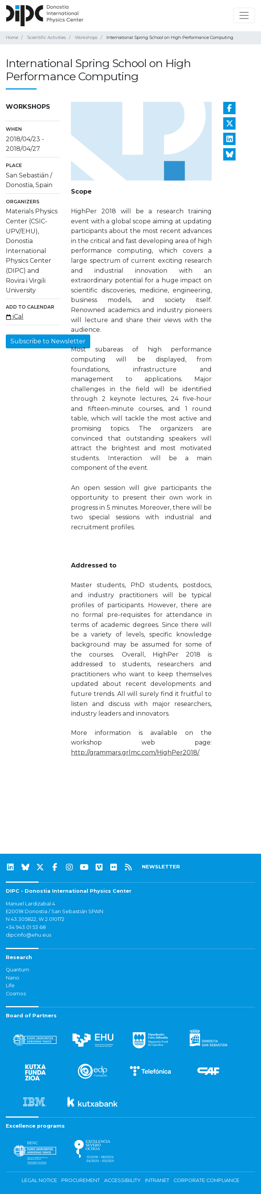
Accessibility (122, 1180)
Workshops (86, 37)
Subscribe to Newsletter (48, 341)
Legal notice (39, 1180)
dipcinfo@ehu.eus (28, 935)
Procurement (80, 1180)
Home (12, 37)
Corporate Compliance (206, 1180)
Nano (12, 978)
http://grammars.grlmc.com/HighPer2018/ (135, 752)
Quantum (17, 970)
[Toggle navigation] (244, 15)
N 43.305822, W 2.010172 (35, 919)
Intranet (157, 1180)
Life (10, 985)
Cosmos (16, 993)
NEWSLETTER (161, 867)
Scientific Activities (46, 37)
